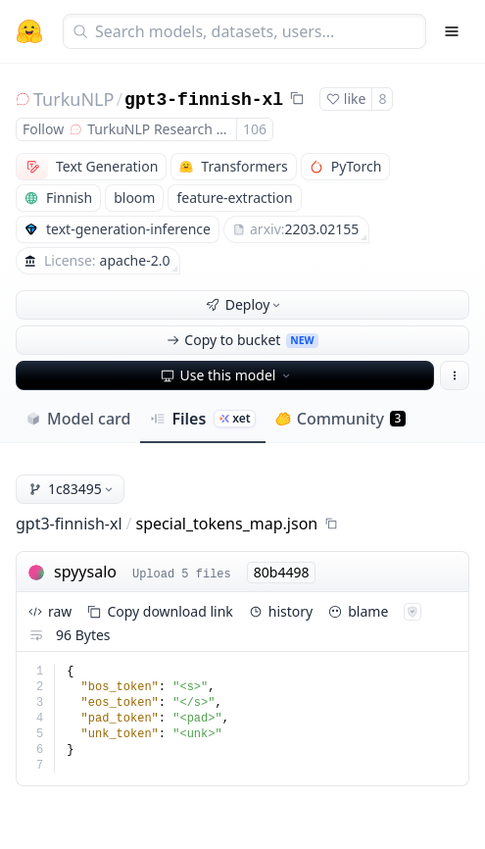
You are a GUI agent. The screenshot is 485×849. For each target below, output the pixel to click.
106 (255, 129)
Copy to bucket (242, 339)
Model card (77, 418)
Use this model (227, 375)
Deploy (245, 304)
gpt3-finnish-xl (203, 100)
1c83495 (72, 488)
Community (340, 418)
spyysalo (85, 571)
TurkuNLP (73, 99)
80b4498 (282, 572)
